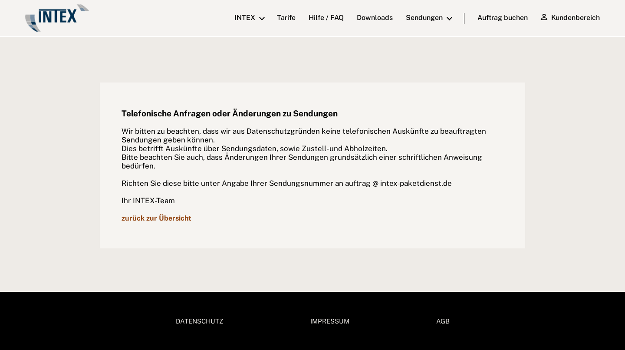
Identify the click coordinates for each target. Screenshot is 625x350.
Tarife (286, 17)
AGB (443, 321)
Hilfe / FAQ (326, 17)
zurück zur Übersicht (156, 218)
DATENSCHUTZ (200, 321)
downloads (375, 17)
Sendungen (424, 17)
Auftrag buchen (502, 17)
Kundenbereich (570, 17)
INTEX (244, 17)
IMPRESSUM (329, 321)
